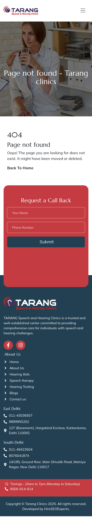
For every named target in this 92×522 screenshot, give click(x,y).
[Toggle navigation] (82, 10)
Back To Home (20, 167)
